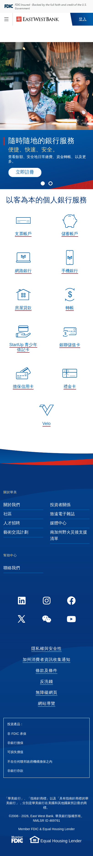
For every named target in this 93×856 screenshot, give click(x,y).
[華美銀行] (37, 19)
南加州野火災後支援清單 (68, 535)
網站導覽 (46, 703)
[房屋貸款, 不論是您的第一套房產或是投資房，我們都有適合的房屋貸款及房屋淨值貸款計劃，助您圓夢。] (23, 300)
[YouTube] (71, 619)
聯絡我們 (11, 568)
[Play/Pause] (3, 53)
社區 (7, 514)
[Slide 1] (43, 182)
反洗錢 (46, 681)
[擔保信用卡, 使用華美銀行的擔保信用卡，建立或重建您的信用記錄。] (23, 379)
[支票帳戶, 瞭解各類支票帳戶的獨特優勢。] (23, 226)
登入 (83, 19)
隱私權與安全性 (46, 649)
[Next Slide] (85, 87)
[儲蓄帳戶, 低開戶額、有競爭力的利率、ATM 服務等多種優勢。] (70, 226)
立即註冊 (25, 172)
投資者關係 (60, 505)
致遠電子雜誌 (62, 514)
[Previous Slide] (7, 87)
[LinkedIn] (21, 601)
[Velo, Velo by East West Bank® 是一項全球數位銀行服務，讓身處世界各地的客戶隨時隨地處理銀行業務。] (46, 416)
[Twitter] (21, 619)
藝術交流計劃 (15, 532)
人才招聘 (11, 523)
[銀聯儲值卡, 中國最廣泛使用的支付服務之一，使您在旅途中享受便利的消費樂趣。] (70, 337)
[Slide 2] (50, 182)
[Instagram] (46, 601)
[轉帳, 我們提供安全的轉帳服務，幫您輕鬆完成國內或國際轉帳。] (70, 300)
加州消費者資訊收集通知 (46, 659)
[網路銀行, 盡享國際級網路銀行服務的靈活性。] (23, 263)
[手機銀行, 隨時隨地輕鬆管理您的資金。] (70, 263)
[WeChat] (46, 619)
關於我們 (11, 505)
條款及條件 (46, 670)
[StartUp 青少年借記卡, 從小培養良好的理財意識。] (23, 340)
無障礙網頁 (46, 692)
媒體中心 (58, 523)
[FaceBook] (71, 601)
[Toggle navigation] (6, 19)
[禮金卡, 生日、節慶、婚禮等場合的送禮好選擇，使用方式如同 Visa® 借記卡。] (70, 379)
